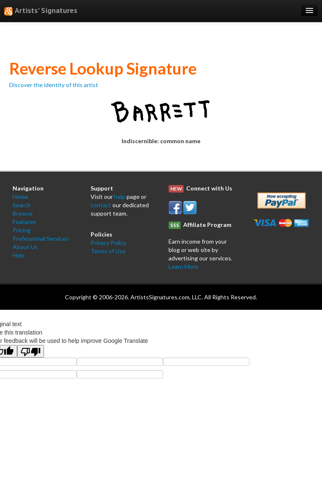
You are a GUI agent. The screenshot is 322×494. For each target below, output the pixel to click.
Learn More (183, 266)
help (119, 196)
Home (20, 196)
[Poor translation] (30, 351)
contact (101, 204)
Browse (23, 213)
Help (19, 255)
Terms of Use (108, 251)
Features (24, 221)
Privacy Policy (108, 242)
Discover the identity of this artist (53, 84)
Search (22, 204)
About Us (25, 246)
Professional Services (41, 238)
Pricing (22, 230)
